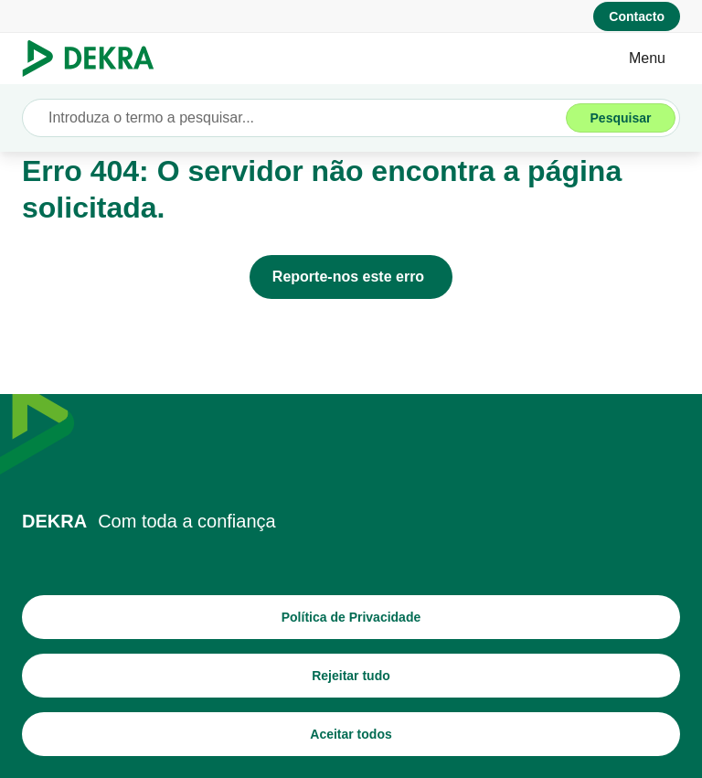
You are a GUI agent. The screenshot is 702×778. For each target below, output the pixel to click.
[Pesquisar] (620, 118)
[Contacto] (636, 16)
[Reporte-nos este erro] (351, 277)
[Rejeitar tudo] (351, 676)
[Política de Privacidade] (351, 617)
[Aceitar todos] (351, 734)
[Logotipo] (95, 58)
